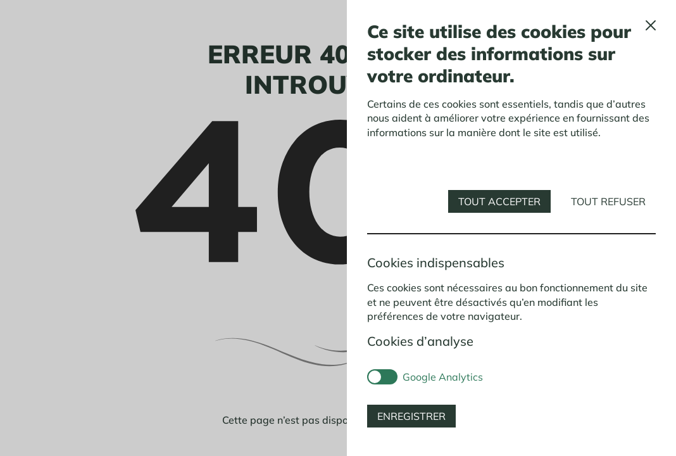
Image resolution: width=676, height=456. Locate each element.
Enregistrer (411, 416)
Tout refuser (608, 201)
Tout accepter (499, 201)
